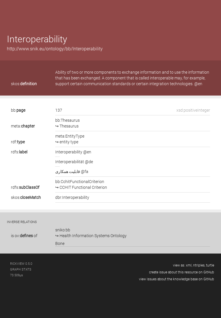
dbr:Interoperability (72, 197)
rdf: (18, 142)
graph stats (20, 269)
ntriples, (199, 265)
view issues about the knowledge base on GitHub (176, 279)
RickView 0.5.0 (21, 264)
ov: (24, 235)
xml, (189, 265)
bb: (18, 110)
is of (24, 235)
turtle (210, 265)
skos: (24, 83)
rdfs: (19, 152)
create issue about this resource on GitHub (181, 272)
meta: (23, 126)
